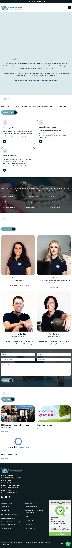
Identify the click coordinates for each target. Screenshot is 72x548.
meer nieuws (6, 399)
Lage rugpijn (5, 506)
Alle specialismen (30, 528)
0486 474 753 (30, 1)
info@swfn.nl (42, 1)
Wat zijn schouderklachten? (9, 514)
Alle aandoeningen (6, 528)
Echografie (28, 524)
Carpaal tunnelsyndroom (8, 518)
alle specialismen (8, 112)
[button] (69, 7)
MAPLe (27, 516)
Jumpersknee (5, 510)
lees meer (4, 431)
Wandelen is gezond (44, 425)
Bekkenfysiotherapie (31, 506)
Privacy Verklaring (65, 543)
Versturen (6, 380)
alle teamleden (7, 229)
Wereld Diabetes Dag (9, 454)
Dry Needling (29, 520)
